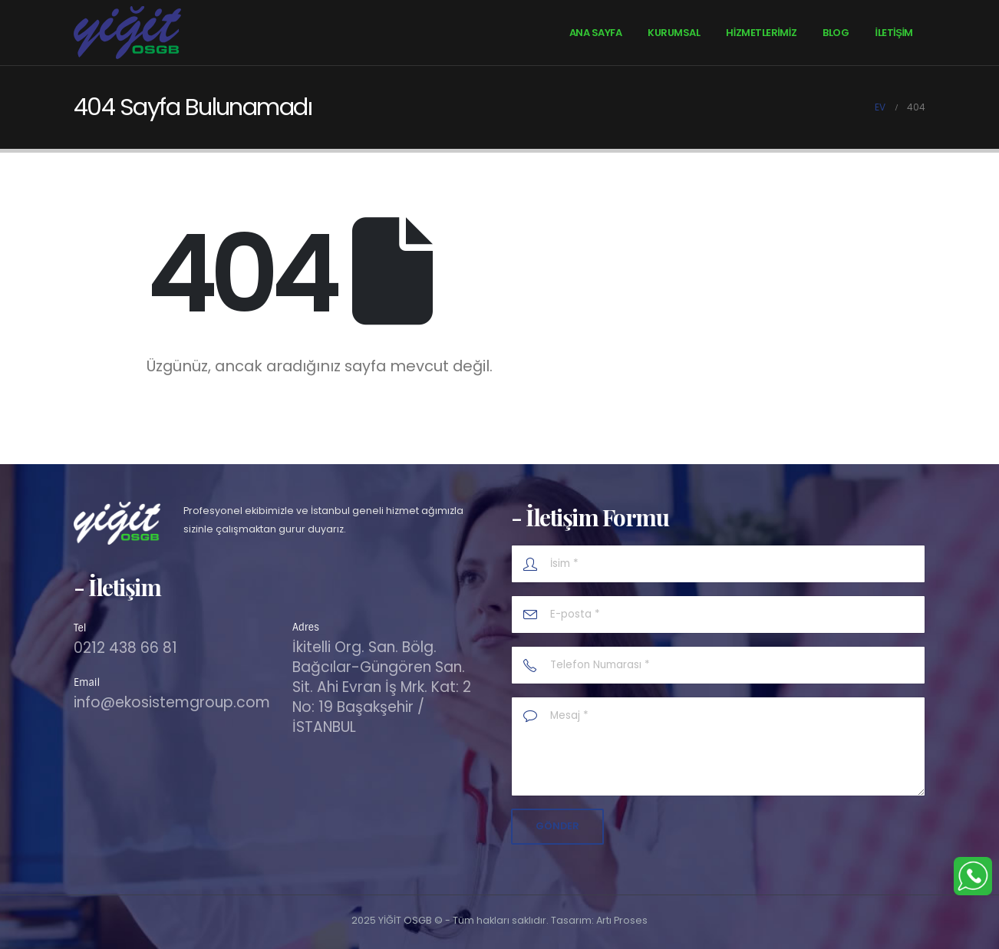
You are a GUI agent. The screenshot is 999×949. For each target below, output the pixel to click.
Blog (836, 32)
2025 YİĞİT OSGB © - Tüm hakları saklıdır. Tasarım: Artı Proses (499, 920)
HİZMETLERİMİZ (761, 32)
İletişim (894, 32)
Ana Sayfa (595, 32)
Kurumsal (674, 32)
